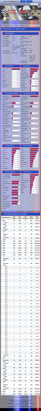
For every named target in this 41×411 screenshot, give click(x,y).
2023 (4, 245)
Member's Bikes (25, 74)
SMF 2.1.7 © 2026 (16, 401)
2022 (4, 248)
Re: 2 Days (5, 190)
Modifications (24, 87)
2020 (4, 252)
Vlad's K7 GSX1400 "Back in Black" (25, 139)
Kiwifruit (4, 80)
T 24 (22, 166)
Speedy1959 (6, 158)
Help (16, 400)
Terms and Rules (22, 400)
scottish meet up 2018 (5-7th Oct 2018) (6, 127)
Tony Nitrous (6, 84)
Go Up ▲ (30, 400)
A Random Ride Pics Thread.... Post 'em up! (6, 115)
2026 (4, 220)
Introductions (24, 73)
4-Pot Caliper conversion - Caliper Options (24, 125)
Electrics (23, 80)
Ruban (31, 50)
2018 (4, 391)
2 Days (4, 192)
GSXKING (5, 168)
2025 (4, 241)
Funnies (23, 89)
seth (4, 76)
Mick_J (4, 82)
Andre (22, 150)
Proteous (5, 86)
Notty (4, 156)
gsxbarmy (5, 78)
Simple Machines (25, 401)
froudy (4, 166)
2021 (4, 250)
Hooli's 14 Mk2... (7, 201)
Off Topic (23, 71)
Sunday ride (5, 181)
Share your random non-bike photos (7, 137)
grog (4, 71)
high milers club (6, 140)
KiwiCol (4, 73)
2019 (4, 255)
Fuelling (23, 82)
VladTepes (5, 69)
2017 (4, 394)
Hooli (4, 74)
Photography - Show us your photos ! (6, 132)
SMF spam (15, 397)
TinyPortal (11, 400)
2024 (4, 243)
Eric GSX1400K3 (25, 180)
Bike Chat (23, 69)
